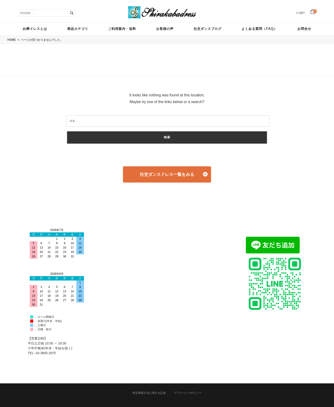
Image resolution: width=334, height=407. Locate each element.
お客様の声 (164, 29)
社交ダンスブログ (208, 29)
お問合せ (304, 29)
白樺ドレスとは (35, 29)
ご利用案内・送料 (122, 29)
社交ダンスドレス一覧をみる (174, 174)
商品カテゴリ (77, 29)
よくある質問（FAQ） (259, 29)
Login (300, 12)
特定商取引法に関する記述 (149, 392)
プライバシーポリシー (188, 392)
